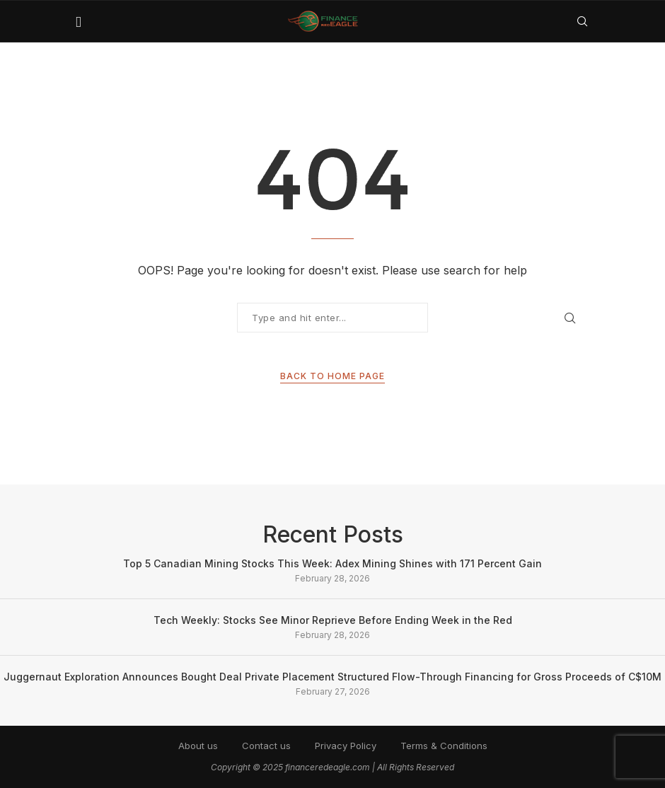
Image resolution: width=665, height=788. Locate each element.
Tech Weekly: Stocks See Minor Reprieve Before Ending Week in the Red (333, 620)
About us (198, 745)
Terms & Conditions (443, 745)
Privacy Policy (345, 745)
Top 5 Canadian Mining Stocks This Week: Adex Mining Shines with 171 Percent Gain (332, 563)
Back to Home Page (332, 376)
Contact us (266, 745)
